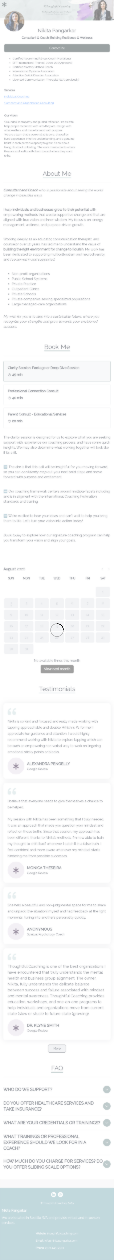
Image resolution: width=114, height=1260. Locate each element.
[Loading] (57, 630)
